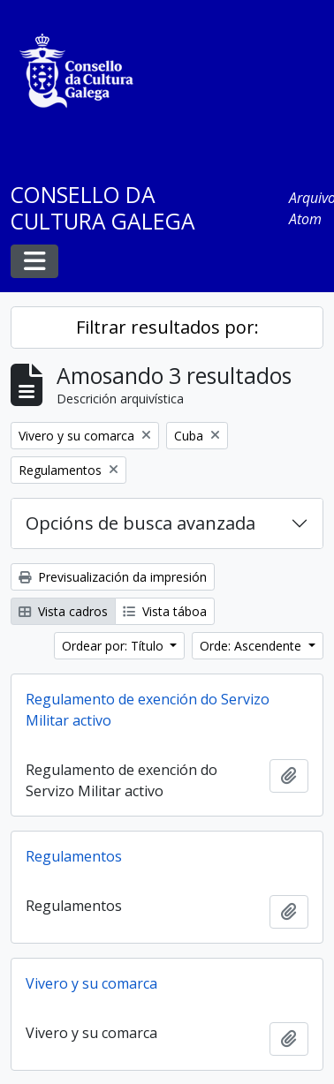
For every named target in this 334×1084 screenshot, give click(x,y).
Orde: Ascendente (252, 645)
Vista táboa (165, 611)
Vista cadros (63, 611)
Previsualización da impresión (113, 576)
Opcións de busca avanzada (140, 523)
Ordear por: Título (114, 645)
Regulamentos (74, 856)
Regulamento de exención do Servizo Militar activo (147, 709)
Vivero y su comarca (91, 983)
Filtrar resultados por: (167, 327)
